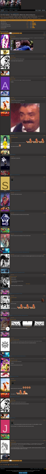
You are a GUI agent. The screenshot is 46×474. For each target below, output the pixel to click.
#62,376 (44, 358)
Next (20, 460)
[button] (8, 10)
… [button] (4, 460)
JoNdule (5, 433)
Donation (6, 10)
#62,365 (44, 135)
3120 (12, 460)
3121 (14, 460)
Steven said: (13, 57)
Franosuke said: (14, 297)
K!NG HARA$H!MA (5, 288)
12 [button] (27, 24)
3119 (10, 460)
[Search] (44, 10)
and (16, 174)
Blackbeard (5, 351)
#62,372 (44, 274)
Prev (1, 460)
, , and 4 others (18, 272)
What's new (11, 10)
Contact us (31, 468)
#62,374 (44, 317)
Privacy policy (40, 468)
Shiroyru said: (13, 319)
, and (16, 190)
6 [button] (27, 26)
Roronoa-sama (5, 309)
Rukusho (5, 206)
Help (43, 468)
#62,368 (44, 192)
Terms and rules (36, 468)
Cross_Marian (5, 247)
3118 (8, 460)
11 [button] (27, 23)
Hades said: (13, 36)
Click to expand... (28, 283)
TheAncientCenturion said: (15, 339)
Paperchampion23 (5, 331)
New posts (1, 11)
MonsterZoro (5, 226)
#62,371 (44, 254)
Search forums (6, 11)
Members (15, 10)
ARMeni (5, 90)
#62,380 (44, 440)
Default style (3, 468)
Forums (2, 10)
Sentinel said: (13, 442)
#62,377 (44, 378)
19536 (18, 460)
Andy (5, 392)
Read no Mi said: (14, 276)
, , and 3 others (20, 315)
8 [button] (27, 27)
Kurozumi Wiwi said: (14, 137)
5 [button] (27, 21)
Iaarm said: (13, 99)
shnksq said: (13, 380)
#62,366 (44, 156)
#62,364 (44, 97)
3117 (6, 460)
